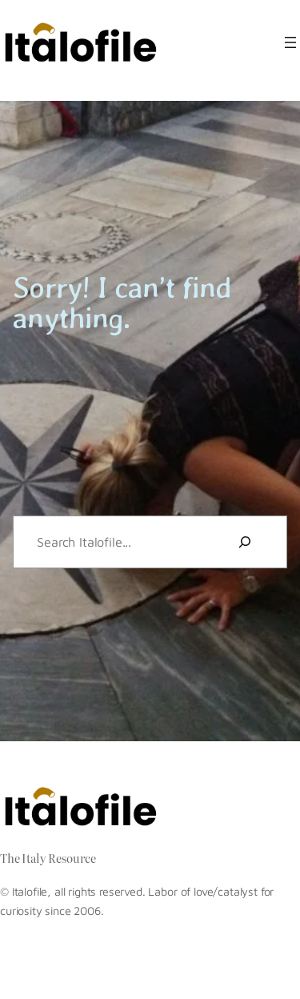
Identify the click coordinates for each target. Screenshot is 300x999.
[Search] (244, 542)
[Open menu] (290, 42)
